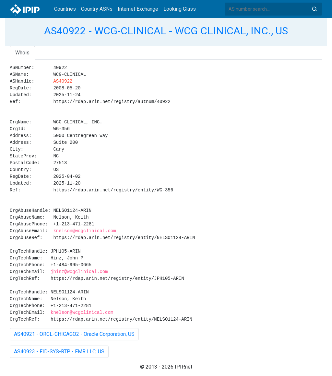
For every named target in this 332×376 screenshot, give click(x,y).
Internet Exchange (138, 9)
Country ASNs (97, 9)
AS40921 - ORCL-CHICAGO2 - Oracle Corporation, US (74, 334)
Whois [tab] (22, 53)
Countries (65, 9)
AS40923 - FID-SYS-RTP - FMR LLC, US (59, 351)
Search (314, 9)
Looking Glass (179, 9)
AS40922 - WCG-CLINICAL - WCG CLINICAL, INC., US (166, 31)
